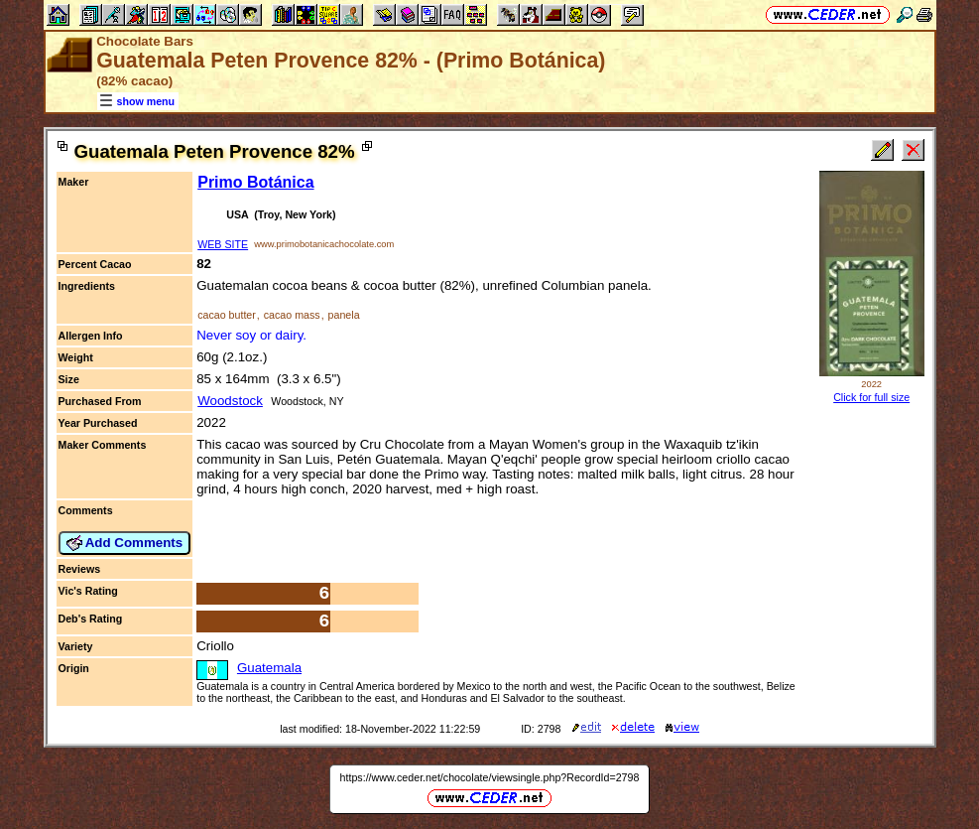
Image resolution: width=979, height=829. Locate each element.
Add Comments (125, 543)
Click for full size (871, 397)
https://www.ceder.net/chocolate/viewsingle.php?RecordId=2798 (490, 777)
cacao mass (292, 315)
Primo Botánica (255, 182)
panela (344, 315)
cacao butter (226, 315)
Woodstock (230, 400)
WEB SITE (222, 244)
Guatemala (269, 667)
